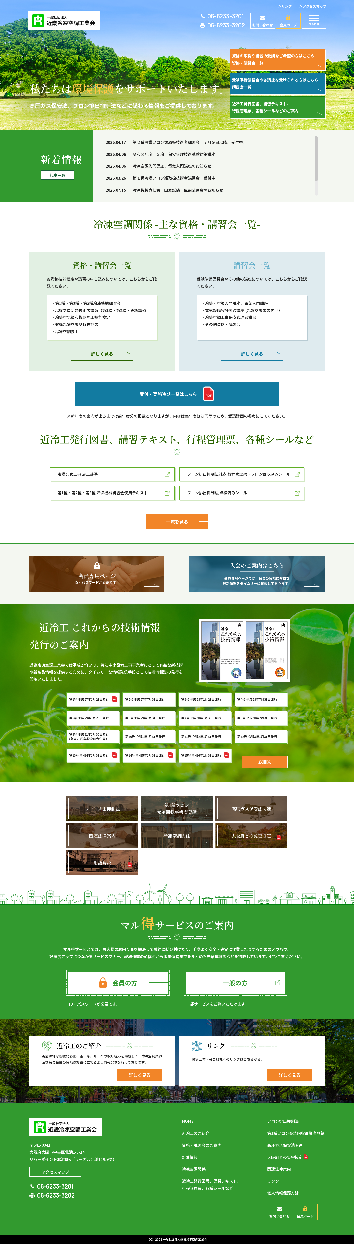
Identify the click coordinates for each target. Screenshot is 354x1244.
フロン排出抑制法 (283, 1121)
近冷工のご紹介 (195, 1133)
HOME (188, 1121)
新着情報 (190, 1157)
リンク (273, 1181)
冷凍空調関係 (194, 1169)
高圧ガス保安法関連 (285, 1145)
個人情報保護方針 (283, 1193)
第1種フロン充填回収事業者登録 (295, 1133)
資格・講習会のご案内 (201, 1145)
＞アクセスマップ (312, 6)
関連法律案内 (279, 1169)
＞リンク (285, 6)
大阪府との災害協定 (285, 1157)
